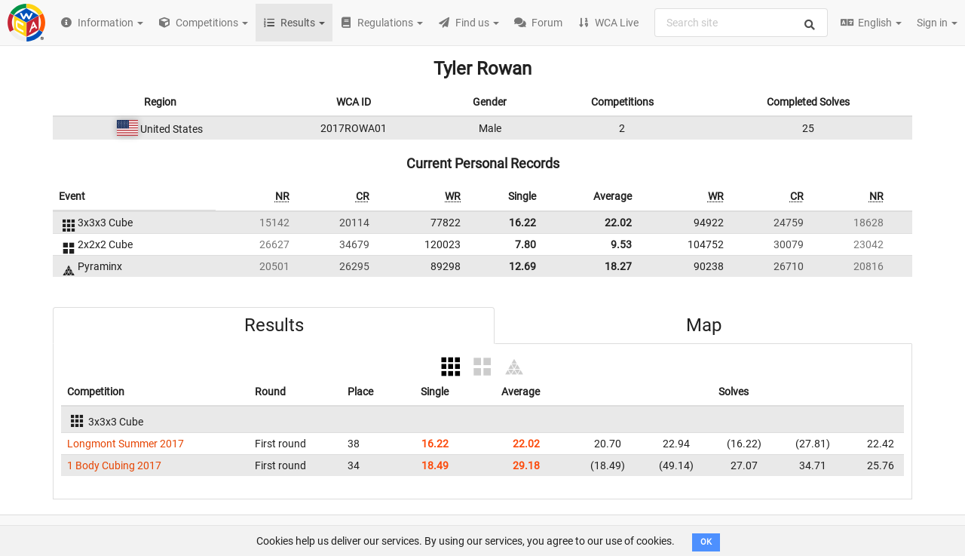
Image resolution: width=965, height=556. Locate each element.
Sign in (937, 23)
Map (703, 325)
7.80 (525, 244)
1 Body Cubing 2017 (114, 465)
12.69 (522, 266)
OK (706, 542)
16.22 (522, 223)
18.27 (618, 266)
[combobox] (741, 22)
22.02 (618, 223)
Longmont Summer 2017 (125, 444)
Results (274, 325)
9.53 (621, 244)
